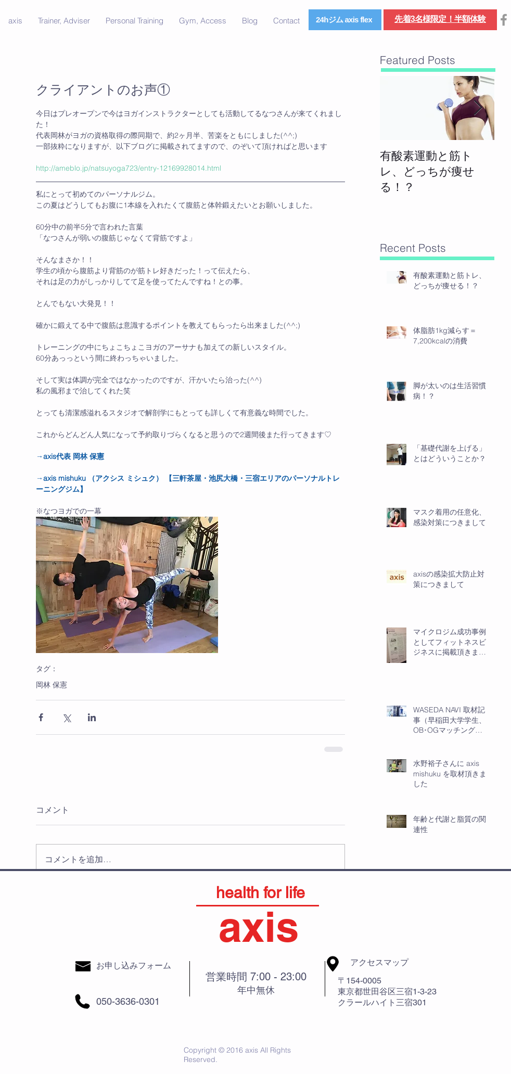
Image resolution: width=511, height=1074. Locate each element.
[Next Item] (477, 108)
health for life (260, 893)
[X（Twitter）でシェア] (66, 717)
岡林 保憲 (51, 685)
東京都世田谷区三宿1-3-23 (387, 991)
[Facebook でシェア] (41, 717)
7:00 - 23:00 (278, 976)
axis (259, 926)
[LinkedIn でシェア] (92, 717)
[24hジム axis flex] (345, 19)
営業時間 (228, 976)
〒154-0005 (359, 981)
